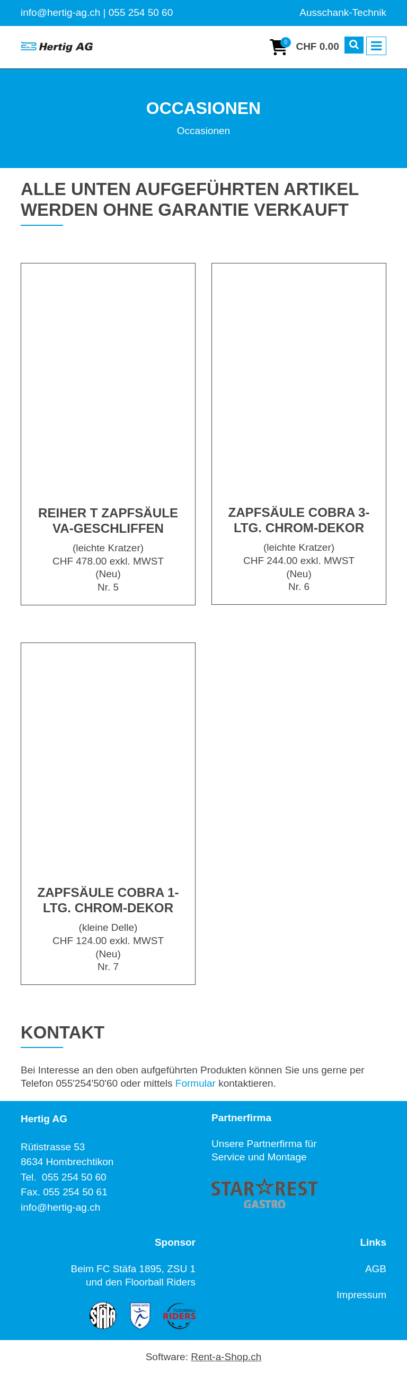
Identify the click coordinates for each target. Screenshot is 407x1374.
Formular (195, 1083)
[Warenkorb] (304, 47)
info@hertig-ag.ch (60, 1207)
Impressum (361, 1294)
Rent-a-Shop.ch (226, 1356)
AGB (375, 1268)
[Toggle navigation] (376, 46)
